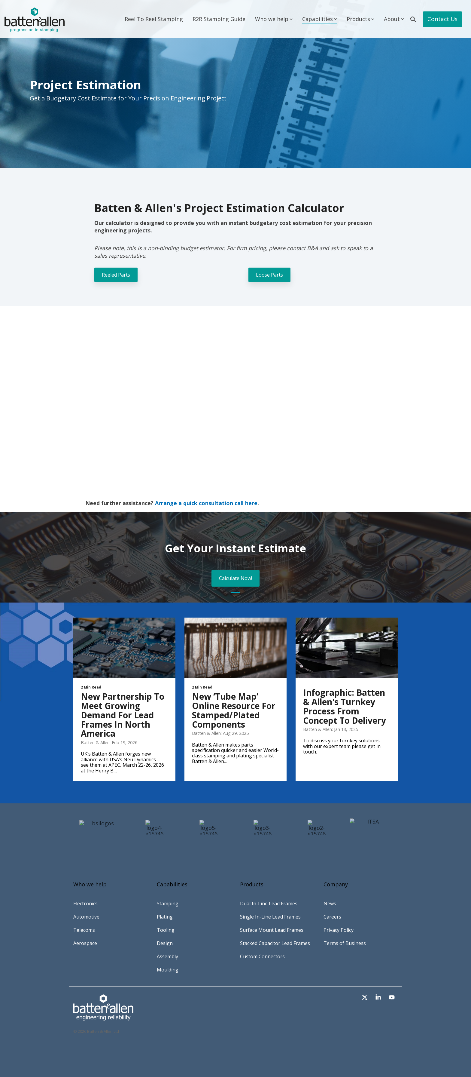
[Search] (413, 19)
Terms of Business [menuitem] (345, 943)
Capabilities (319, 19)
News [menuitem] (330, 903)
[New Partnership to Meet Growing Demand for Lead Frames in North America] (124, 648)
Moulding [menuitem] (167, 969)
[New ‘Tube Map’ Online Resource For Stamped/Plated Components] (235, 648)
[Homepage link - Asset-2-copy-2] (103, 1017)
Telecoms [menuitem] (84, 930)
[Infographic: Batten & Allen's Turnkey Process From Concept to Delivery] (347, 648)
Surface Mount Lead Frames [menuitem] (271, 930)
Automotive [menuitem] (86, 916)
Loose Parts (269, 275)
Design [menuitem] (165, 943)
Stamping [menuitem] (167, 903)
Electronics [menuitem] (85, 903)
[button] (365, 997)
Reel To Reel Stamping (154, 19)
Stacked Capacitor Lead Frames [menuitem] (275, 943)
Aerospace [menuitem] (85, 943)
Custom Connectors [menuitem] (262, 956)
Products (360, 19)
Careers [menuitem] (332, 916)
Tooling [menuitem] (166, 930)
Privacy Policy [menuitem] (339, 930)
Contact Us (442, 19)
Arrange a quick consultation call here (206, 503)
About (394, 19)
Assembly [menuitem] (167, 956)
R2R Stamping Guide (219, 19)
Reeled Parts (116, 275)
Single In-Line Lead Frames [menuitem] (270, 916)
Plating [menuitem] (165, 916)
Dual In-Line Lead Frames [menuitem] (268, 903)
